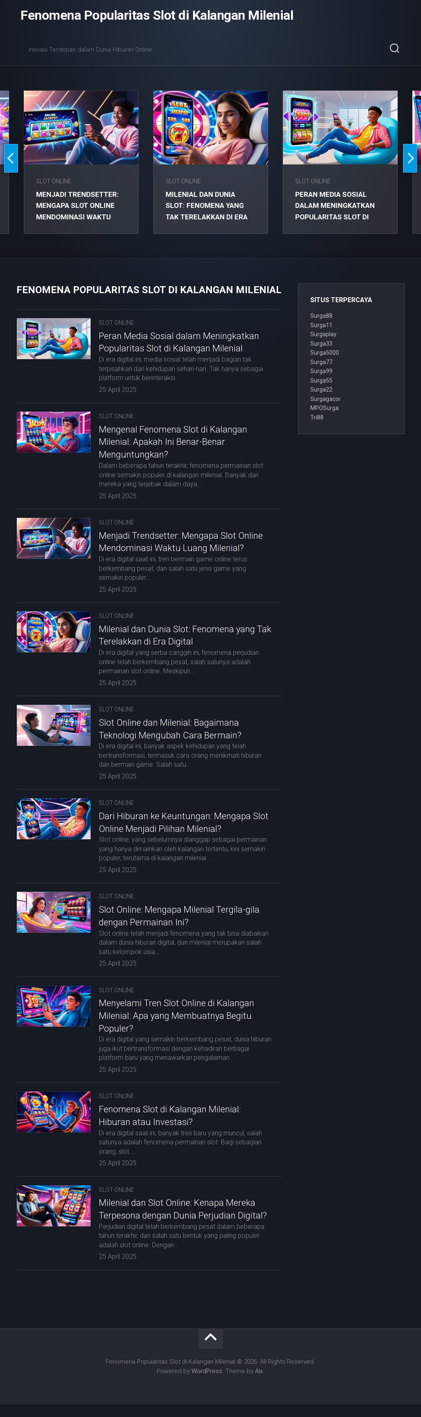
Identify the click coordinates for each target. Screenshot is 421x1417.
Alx (259, 1383)
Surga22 (321, 389)
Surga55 (321, 380)
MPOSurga (324, 408)
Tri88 (316, 417)
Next (410, 158)
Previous (11, 158)
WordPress (206, 1383)
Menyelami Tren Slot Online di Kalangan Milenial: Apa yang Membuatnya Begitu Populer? (176, 1016)
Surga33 (321, 343)
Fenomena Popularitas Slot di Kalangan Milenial (156, 16)
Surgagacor (325, 399)
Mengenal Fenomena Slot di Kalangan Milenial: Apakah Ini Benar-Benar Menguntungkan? (173, 442)
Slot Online (54, 181)
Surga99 (321, 371)
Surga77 (321, 362)
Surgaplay (323, 334)
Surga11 (321, 325)
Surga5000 (324, 352)
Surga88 (321, 315)
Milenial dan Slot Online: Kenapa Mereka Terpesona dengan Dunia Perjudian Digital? (177, 1215)
